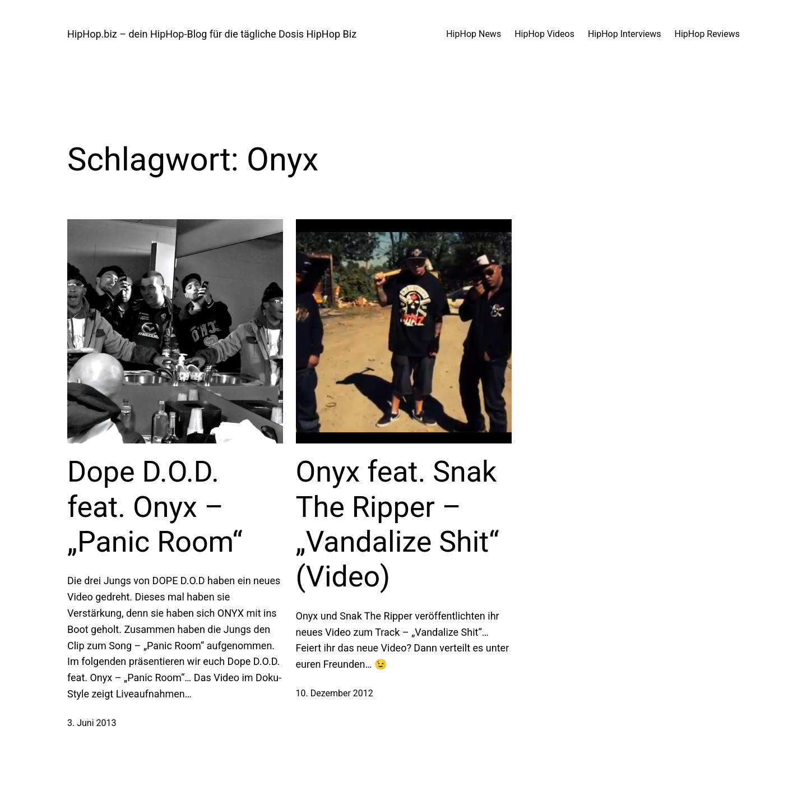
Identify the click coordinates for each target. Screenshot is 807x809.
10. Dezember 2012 (334, 693)
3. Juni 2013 (92, 723)
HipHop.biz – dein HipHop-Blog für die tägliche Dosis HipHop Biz (211, 34)
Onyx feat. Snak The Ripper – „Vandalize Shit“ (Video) (397, 524)
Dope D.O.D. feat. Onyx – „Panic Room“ (155, 507)
